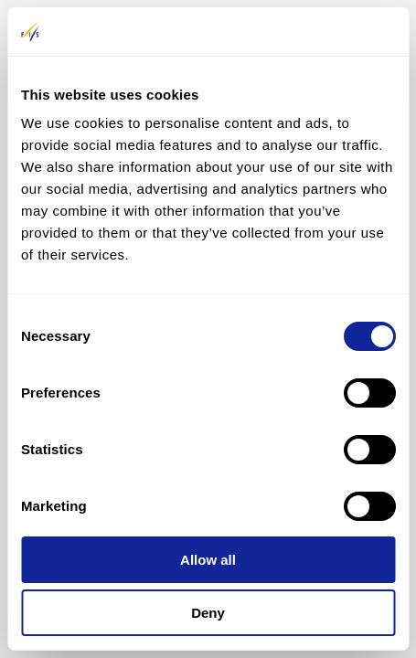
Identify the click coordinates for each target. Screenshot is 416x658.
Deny (208, 613)
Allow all (208, 560)
